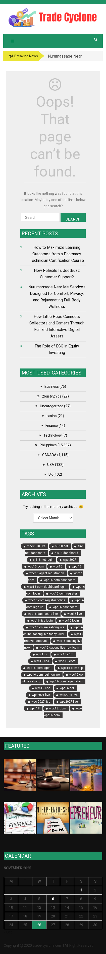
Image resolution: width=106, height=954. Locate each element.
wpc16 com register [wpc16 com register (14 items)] (63, 593)
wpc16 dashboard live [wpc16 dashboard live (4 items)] (43, 614)
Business (51, 387)
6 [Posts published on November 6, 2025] (53, 899)
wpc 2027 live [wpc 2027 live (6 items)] (40, 701)
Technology (52, 435)
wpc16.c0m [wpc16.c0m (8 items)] (65, 654)
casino (51, 416)
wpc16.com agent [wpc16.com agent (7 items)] (39, 668)
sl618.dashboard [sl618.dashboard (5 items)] (66, 553)
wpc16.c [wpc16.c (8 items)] (42, 654)
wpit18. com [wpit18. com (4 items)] (57, 708)
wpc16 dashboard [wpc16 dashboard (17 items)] (65, 607)
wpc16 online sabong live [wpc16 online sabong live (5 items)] (46, 627)
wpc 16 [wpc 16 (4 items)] (77, 566)
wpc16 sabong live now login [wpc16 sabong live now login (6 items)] (59, 647)
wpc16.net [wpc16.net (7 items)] (67, 688)
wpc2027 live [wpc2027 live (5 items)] (69, 701)
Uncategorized (51, 406)
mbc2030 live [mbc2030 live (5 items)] (36, 546)
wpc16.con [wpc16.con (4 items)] (42, 688)
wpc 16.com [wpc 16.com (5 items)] (67, 661)
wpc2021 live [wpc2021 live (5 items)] (41, 695)
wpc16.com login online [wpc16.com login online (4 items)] (43, 674)
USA (50, 465)
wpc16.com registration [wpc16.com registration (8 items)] (66, 681)
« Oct (8, 932)
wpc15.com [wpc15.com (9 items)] (36, 566)
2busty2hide (52, 396)
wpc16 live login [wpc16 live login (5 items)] (42, 620)
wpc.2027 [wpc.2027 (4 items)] (69, 559)
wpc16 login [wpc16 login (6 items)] (70, 620)
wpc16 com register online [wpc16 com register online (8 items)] (46, 600)
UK (50, 474)
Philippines (48, 445)
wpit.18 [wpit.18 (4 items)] (35, 708)
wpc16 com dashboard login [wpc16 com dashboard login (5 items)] (46, 587)
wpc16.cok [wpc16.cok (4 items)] (41, 661)
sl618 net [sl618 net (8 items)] (61, 546)
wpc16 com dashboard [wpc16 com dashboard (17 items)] (59, 580)
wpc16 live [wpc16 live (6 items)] (74, 614)
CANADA (49, 455)
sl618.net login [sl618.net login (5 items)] (43, 559)
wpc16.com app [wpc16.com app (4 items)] (72, 668)
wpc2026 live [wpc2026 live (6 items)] (69, 695)
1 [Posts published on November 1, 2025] (81, 890)
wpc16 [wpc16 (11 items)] (57, 566)
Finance (51, 426)
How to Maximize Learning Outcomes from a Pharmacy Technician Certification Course (57, 254)
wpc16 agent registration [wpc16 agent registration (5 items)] (46, 573)
